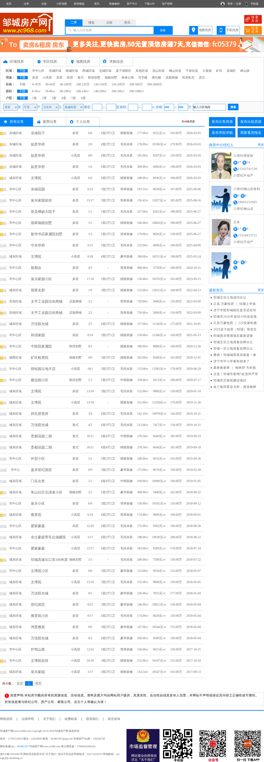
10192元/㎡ (159, 503)
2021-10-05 (193, 324)
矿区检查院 (39, 357)
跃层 (70, 77)
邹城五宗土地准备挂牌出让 (233, 342)
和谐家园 (38, 335)
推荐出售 (50, 121)
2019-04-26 (193, 458)
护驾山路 (38, 649)
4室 (64, 98)
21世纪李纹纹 (243, 155)
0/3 (90, 638)
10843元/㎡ (159, 223)
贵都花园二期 (41, 436)
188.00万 (176, 211)
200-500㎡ (118, 91)
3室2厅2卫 (108, 200)
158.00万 (176, 234)
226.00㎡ (143, 593)
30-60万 (50, 84)
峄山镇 (244, 70)
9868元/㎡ (159, 391)
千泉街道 (192, 70)
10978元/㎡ (159, 413)
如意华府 (38, 144)
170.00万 (176, 402)
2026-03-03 (193, 133)
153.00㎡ (143, 570)
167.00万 (176, 189)
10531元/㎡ (159, 256)
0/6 (90, 627)
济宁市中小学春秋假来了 (231, 361)
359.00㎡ (143, 380)
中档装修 (126, 380)
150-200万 (118, 84)
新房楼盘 (79, 3)
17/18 (90, 279)
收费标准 (71, 719)
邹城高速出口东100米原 (49, 559)
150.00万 (176, 155)
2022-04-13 (193, 290)
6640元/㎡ (159, 436)
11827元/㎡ (159, 200)
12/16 (90, 649)
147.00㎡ (143, 627)
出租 (44, 3)
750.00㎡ (143, 301)
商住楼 (156, 77)
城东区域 (15, 178)
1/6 (90, 166)
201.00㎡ (143, 357)
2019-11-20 (194, 402)
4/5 (90, 267)
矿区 (219, 70)
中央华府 (38, 245)
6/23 (90, 189)
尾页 (38, 683)
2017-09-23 (193, 672)
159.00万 (176, 503)
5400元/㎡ (159, 492)
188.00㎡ (143, 178)
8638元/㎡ (159, 189)
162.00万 (176, 492)
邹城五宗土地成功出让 (229, 297)
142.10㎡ (143, 413)
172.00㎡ (143, 526)
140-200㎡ (100, 91)
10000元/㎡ (159, 481)
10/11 (90, 436)
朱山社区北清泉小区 (46, 492)
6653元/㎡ (159, 458)
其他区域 (142, 70)
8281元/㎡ (159, 211)
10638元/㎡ (159, 537)
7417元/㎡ (159, 425)
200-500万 (136, 84)
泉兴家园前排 (41, 200)
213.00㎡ (143, 425)
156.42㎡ (143, 200)
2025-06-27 (193, 211)
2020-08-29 (193, 368)
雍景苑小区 (39, 616)
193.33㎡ (143, 189)
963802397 (23, 746)
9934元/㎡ (159, 570)
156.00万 (176, 413)
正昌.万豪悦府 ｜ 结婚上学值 (234, 304)
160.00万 (176, 245)
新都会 (36, 268)
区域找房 (17, 61)
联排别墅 (94, 77)
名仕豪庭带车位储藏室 (48, 537)
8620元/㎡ (159, 615)
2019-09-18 (193, 447)
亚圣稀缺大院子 (43, 212)
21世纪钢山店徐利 (246, 189)
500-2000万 (154, 84)
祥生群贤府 (39, 414)
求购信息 (116, 61)
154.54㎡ (143, 672)
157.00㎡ (143, 324)
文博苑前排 (39, 661)
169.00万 (176, 335)
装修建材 (114, 3)
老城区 (231, 70)
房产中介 (132, 3)
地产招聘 (167, 3)
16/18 (90, 660)
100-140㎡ (83, 91)
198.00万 (176, 166)
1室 (34, 98)
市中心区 (38, 70)
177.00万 (176, 593)
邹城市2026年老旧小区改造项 (235, 316)
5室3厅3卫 (108, 357)
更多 (261, 144)
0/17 (90, 615)
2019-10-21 (193, 413)
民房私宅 (188, 77)
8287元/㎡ (159, 155)
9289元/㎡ (159, 548)
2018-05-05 (193, 582)
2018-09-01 (193, 514)
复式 (80, 77)
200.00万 (176, 537)
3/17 (90, 537)
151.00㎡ (143, 402)
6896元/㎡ (159, 245)
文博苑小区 (39, 571)
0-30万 (36, 84)
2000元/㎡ (159, 301)
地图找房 (205, 30)
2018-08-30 (193, 526)
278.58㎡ (143, 436)
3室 (54, 98)
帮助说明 (6, 719)
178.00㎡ (143, 144)
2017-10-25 (193, 649)
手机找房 (232, 30)
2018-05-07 (193, 570)
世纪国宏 (38, 604)
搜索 (163, 30)
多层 (35, 77)
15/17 (90, 548)
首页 (8, 3)
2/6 (90, 144)
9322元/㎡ (159, 133)
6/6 (90, 133)
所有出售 (17, 121)
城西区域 (15, 357)
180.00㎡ (143, 346)
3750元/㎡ (159, 267)
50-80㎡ (50, 91)
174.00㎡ (143, 615)
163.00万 (176, 672)
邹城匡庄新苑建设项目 (229, 380)
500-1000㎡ (136, 91)
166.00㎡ (143, 223)
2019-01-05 (193, 481)
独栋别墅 (111, 77)
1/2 (90, 458)
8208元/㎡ (159, 357)
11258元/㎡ (159, 402)
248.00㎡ (143, 458)
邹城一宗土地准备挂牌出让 (233, 348)
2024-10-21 (193, 267)
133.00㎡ (143, 290)
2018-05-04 (193, 593)
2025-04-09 (193, 245)
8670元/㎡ (159, 469)
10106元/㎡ (159, 144)
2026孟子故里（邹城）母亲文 (235, 329)
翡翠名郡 (38, 290)
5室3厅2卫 (108, 492)
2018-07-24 (193, 548)
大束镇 (207, 70)
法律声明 (28, 719)
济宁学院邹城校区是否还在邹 (234, 310)
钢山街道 (175, 70)
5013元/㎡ (159, 380)
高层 (59, 77)
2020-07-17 (193, 380)
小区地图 (61, 3)
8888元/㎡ (159, 346)
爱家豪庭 (38, 526)
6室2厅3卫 (108, 166)
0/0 (90, 155)
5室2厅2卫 (108, 189)
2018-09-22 (193, 492)
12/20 (90, 526)
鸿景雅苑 (38, 627)
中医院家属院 (41, 346)
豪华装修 (126, 256)
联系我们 (92, 719)
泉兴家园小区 (41, 279)
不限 (22, 70)
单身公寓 (127, 77)
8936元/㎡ (159, 178)
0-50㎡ (36, 91)
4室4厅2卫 (108, 436)
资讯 (96, 3)
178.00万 (176, 368)
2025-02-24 (193, 256)
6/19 (90, 514)
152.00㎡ (143, 391)
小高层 (47, 77)
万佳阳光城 (39, 324)
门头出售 (38, 481)
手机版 (254, 3)
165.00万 (176, 133)
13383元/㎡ (159, 368)
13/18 (90, 391)
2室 (44, 98)
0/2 (90, 346)
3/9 (90, 413)
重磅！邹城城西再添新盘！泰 (234, 355)
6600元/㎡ (159, 166)
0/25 (90, 604)
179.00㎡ (143, 234)
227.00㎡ (143, 211)
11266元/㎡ (159, 335)
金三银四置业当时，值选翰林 (234, 386)
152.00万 (176, 570)
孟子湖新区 (123, 70)
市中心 (15, 469)
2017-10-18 (193, 660)
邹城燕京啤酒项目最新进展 (233, 335)
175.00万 (176, 324)
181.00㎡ (143, 155)
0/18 (90, 335)
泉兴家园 (38, 672)
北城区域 (105, 70)
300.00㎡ (143, 166)
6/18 (90, 256)
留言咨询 (114, 719)
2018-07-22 (193, 559)
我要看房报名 (250, 132)
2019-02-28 (193, 469)
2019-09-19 (193, 436)
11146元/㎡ (159, 324)
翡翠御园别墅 (41, 223)
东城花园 (38, 189)
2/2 (90, 301)
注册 (238, 3)
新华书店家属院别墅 (46, 234)
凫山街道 (158, 70)
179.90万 (176, 144)
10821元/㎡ (159, 604)
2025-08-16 (193, 200)
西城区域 (88, 70)
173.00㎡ (143, 469)
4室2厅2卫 (108, 133)
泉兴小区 (38, 503)
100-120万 (83, 84)
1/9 (90, 290)
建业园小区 (39, 380)
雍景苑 (36, 515)
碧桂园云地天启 (43, 369)
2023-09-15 (193, 279)
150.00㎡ (143, 335)
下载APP (150, 3)
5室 (73, 98)
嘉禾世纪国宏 (41, 470)
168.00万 (176, 178)
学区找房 (50, 61)
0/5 (90, 593)
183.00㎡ (143, 548)
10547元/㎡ (159, 672)
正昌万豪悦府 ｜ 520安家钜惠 (235, 323)
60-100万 (66, 84)
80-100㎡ (66, 91)
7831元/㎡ (159, 593)
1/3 (90, 234)
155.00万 (176, 627)
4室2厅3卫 (108, 548)
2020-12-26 (193, 346)
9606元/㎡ (159, 514)
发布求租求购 (222, 132)
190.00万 (176, 638)
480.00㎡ (143, 267)
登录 (230, 3)
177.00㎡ (143, 133)
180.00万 (176, 223)
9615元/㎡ (159, 649)
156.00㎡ (143, 279)
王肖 (236, 222)
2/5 (90, 324)
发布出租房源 (250, 121)
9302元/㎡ (159, 526)
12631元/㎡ (159, 290)
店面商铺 (171, 77)
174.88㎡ (143, 514)
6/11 (90, 245)
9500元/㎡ (159, 638)
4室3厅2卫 (108, 425)
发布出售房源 (222, 121)
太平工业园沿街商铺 (46, 301)
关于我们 (49, 719)
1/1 (90, 211)
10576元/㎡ (159, 279)
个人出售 (83, 121)
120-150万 (100, 84)
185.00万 (176, 200)
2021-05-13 (193, 335)
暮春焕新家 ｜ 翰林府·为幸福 (234, 367)
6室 (83, 98)
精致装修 (126, 133)
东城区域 (55, 70)
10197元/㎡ (159, 660)
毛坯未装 (126, 144)
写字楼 (142, 77)
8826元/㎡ (159, 234)
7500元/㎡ (159, 559)
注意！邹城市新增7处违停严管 (235, 374)
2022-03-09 (193, 301)
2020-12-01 (193, 357)
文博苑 (36, 178)
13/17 (90, 200)
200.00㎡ (143, 559)
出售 (26, 3)
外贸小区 (38, 458)
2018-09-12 (193, 503)
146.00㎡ (143, 604)
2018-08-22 (193, 537)
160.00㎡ (143, 481)
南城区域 (72, 70)
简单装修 (126, 189)
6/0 (90, 503)
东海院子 (38, 133)
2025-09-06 (193, 189)
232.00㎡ (143, 245)
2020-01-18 (193, 391)
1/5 (90, 223)
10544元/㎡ (159, 627)
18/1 (90, 368)
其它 (202, 77)
